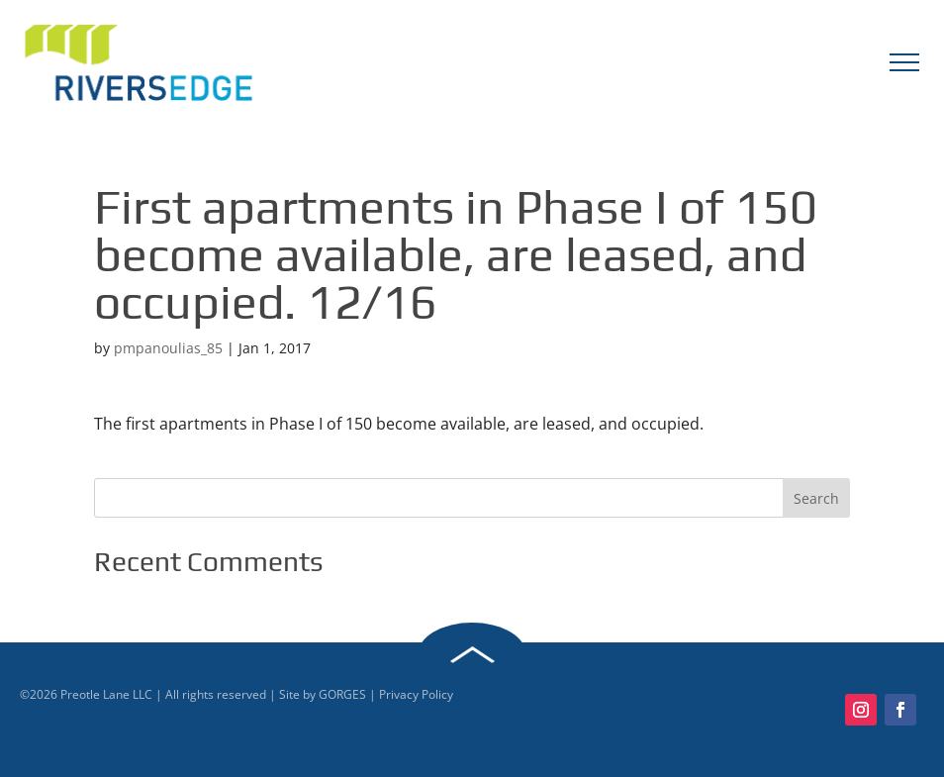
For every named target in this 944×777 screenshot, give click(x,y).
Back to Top (472, 655)
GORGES (342, 694)
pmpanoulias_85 (168, 348)
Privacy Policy (416, 694)
